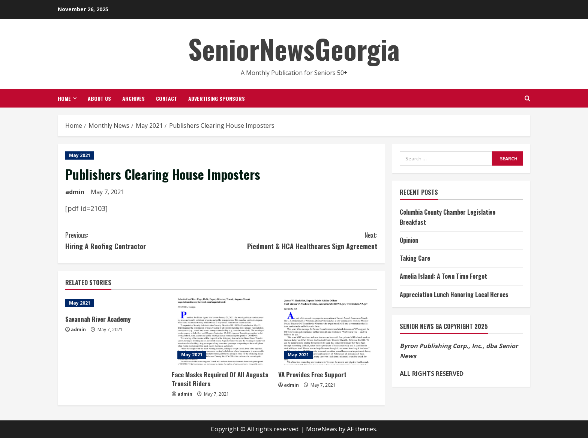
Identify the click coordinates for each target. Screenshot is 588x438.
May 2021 (79, 155)
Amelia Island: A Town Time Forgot (443, 276)
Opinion (409, 240)
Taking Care (415, 258)
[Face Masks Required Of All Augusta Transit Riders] (221, 331)
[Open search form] (527, 98)
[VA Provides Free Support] (327, 331)
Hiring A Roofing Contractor (143, 240)
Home (64, 98)
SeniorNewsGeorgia (294, 48)
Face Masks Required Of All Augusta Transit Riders (220, 379)
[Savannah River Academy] (114, 303)
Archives (133, 98)
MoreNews (321, 429)
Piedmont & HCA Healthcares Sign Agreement (299, 240)
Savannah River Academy (97, 319)
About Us (99, 98)
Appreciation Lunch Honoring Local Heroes (454, 294)
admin (74, 192)
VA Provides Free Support (312, 374)
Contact (166, 98)
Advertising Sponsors (216, 98)
